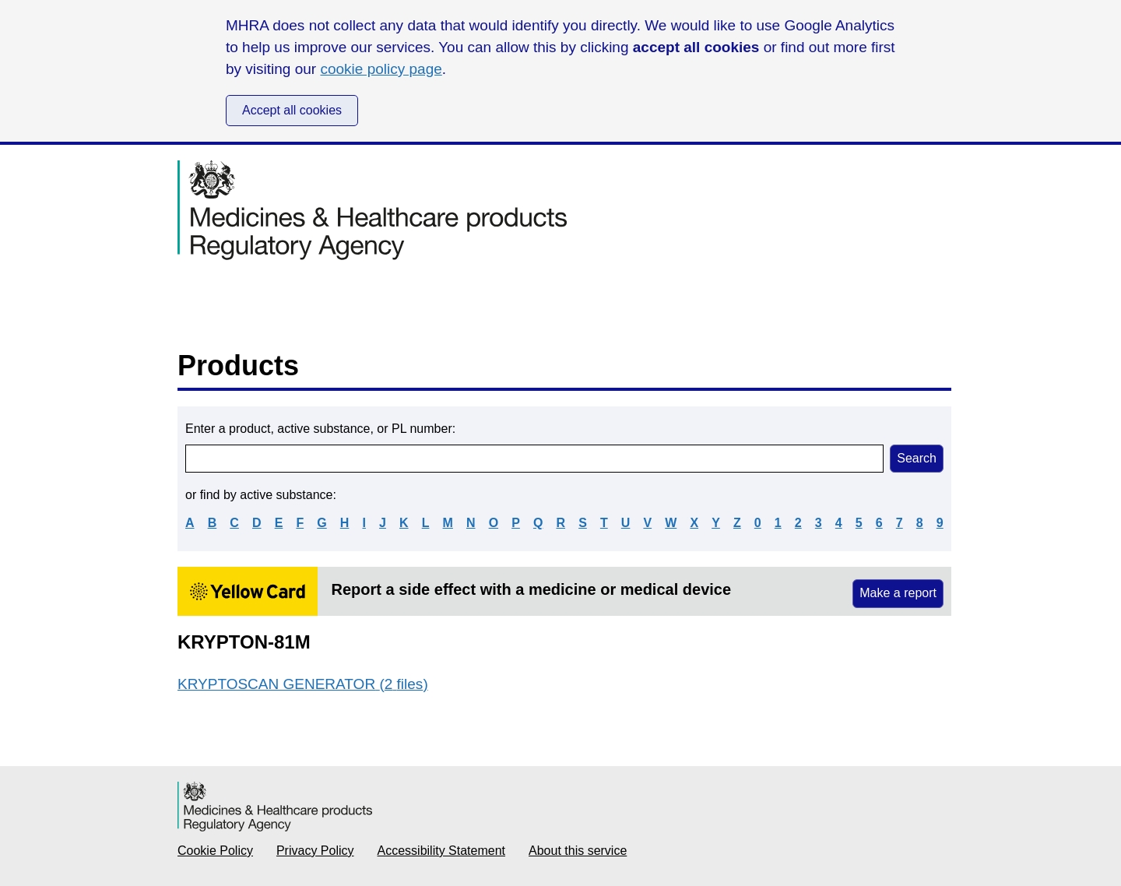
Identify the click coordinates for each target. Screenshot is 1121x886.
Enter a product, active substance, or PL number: (320, 428)
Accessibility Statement (442, 850)
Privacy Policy (315, 850)
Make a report (898, 592)
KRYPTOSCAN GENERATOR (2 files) (302, 684)
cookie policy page (380, 69)
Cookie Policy (215, 850)
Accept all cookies (292, 110)
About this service (578, 850)
